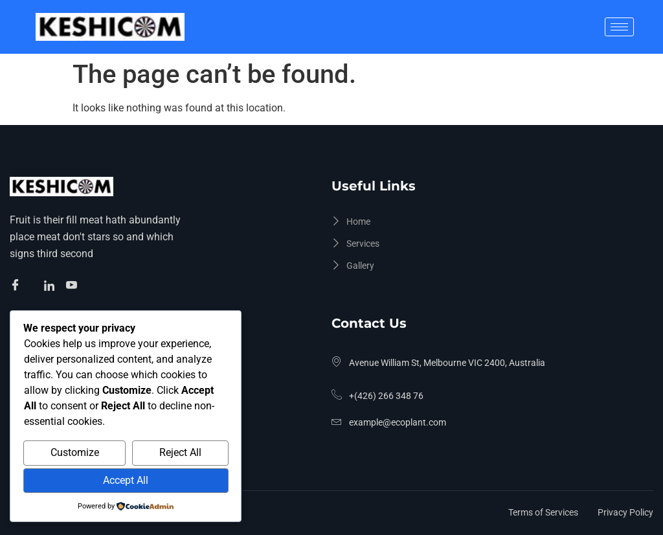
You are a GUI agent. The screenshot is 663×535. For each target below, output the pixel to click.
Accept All (125, 480)
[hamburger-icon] (619, 26)
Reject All (180, 452)
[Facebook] (17, 286)
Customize (75, 452)
